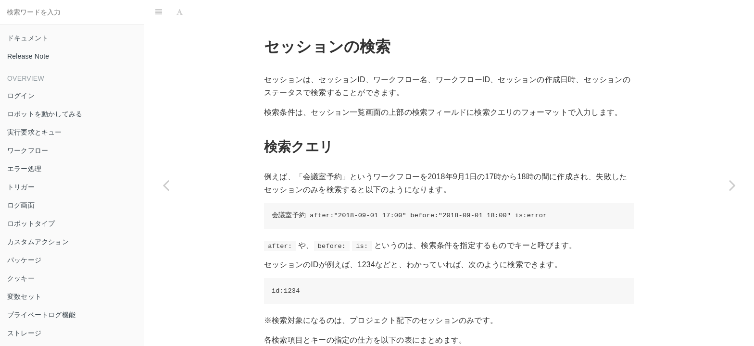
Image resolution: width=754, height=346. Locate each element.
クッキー (21, 278)
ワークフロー (27, 150)
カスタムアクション (38, 242)
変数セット (24, 296)
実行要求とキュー (34, 132)
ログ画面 (21, 205)
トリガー (21, 187)
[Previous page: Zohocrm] (166, 185)
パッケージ (24, 260)
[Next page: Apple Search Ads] (732, 185)
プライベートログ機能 (41, 315)
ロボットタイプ (31, 223)
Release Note (28, 56)
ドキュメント (27, 38)
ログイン (21, 95)
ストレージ (24, 333)
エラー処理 (24, 169)
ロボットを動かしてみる (44, 114)
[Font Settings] (179, 12)
